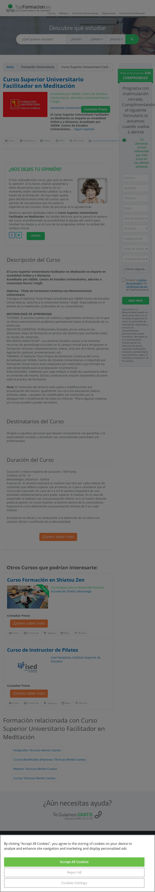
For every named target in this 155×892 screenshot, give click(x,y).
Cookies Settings (74, 883)
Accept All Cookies (74, 862)
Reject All (74, 872)
